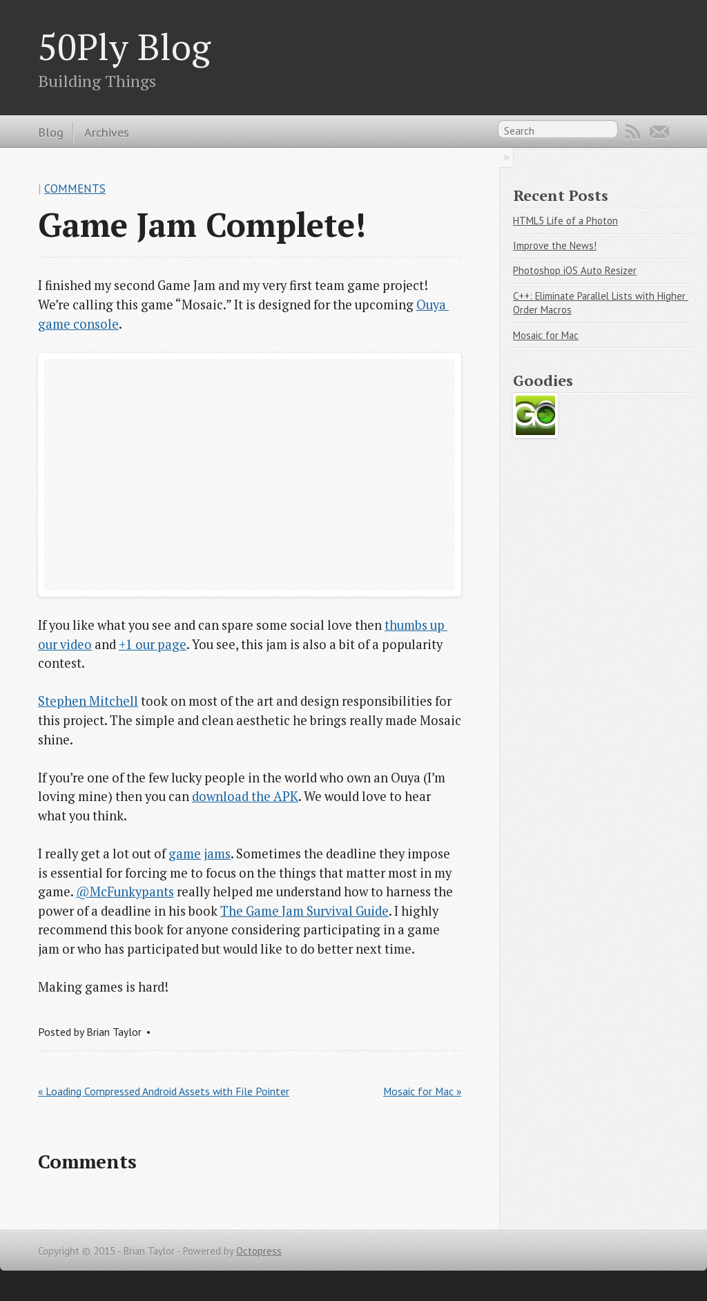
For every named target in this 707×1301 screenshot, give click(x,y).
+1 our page (152, 644)
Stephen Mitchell (88, 701)
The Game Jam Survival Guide (304, 911)
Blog (51, 132)
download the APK (245, 796)
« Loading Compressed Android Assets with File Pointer (163, 1091)
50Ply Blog (124, 46)
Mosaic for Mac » (422, 1091)
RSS (633, 131)
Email (659, 131)
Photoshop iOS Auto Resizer (575, 270)
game (184, 853)
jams (217, 853)
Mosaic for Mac (546, 335)
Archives (106, 132)
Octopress (259, 1250)
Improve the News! (555, 245)
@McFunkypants (125, 891)
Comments (75, 188)
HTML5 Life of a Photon (565, 220)
